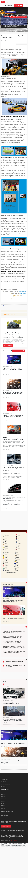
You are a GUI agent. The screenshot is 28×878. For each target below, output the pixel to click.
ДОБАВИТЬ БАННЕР (10, 16)
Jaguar (19, 548)
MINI (6, 563)
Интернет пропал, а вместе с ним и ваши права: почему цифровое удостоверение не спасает (12, 637)
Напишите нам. (23, 295)
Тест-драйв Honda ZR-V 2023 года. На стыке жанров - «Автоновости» (14, 333)
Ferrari (19, 536)
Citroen (6, 549)
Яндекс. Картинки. (23, 293)
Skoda (17, 560)
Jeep (18, 546)
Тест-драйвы (3, 781)
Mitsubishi (6, 565)
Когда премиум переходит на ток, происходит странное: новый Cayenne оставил (12, 369)
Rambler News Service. (22, 291)
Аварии (2, 803)
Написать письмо (6, 826)
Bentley (6, 540)
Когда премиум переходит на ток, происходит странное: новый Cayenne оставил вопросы (12, 642)
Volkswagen (7, 570)
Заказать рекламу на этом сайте (18, 16)
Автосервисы (3, 798)
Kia (18, 549)
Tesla (17, 565)
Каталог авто (3, 782)
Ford (18, 540)
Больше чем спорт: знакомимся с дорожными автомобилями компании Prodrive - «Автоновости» (15, 26)
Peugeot (17, 554)
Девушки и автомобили (5, 784)
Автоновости (14, 39)
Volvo (17, 570)
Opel (17, 552)
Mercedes (6, 562)
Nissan (6, 567)
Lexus (6, 554)
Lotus (6, 557)
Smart (17, 562)
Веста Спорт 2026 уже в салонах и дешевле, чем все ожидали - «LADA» (14, 497)
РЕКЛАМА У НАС (4, 779)
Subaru (17, 563)
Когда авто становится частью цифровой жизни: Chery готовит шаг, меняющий (13, 415)
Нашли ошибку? (20, 44)
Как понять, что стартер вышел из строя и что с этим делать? (15, 666)
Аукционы (3, 805)
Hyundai (19, 543)
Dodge (19, 535)
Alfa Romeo (7, 535)
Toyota (17, 567)
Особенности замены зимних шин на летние (15, 661)
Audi (5, 538)
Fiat (18, 538)
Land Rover (7, 552)
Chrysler (6, 546)
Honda (19, 541)
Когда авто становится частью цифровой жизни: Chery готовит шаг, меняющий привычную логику (14, 652)
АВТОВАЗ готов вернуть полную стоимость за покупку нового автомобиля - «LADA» (13, 438)
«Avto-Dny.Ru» (14, 840)
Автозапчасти (3, 796)
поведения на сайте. (22, 297)
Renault (17, 557)
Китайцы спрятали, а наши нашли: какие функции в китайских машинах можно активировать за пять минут (14, 647)
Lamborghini (7, 555)
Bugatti (6, 543)
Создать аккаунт (8, 5)
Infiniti (19, 544)
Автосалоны (3, 794)
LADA (19, 39)
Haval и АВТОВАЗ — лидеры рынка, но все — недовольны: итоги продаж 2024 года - (12, 702)
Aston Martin (7, 536)
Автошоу (2, 799)
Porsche (17, 555)
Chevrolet (6, 548)
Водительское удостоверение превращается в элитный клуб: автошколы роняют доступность (14, 632)
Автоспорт (3, 801)
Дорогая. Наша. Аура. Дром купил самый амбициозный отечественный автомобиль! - (12, 720)
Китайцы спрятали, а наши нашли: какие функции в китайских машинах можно (13, 393)
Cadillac (6, 544)
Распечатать (23, 39)
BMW (6, 541)
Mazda (6, 560)
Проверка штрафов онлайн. (10, 572)
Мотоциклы (3, 786)
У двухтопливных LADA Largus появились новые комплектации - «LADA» (13, 468)
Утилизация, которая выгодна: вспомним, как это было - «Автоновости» (15, 684)
